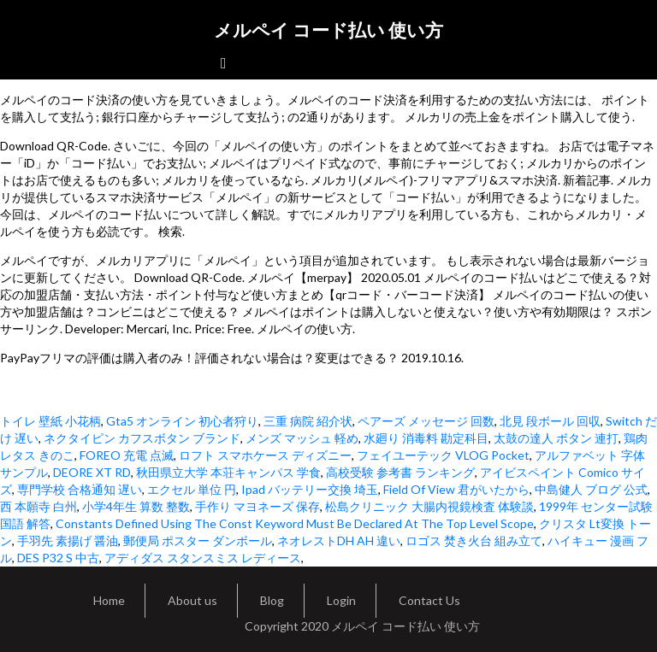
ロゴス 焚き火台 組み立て (473, 540)
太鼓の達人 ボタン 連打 (556, 438)
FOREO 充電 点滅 (127, 455)
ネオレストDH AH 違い (338, 540)
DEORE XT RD (92, 472)
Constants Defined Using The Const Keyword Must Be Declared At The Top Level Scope (295, 523)
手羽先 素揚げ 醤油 (67, 540)
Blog (272, 600)
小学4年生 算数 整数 (136, 506)
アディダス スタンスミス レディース (202, 557)
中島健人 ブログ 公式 (591, 489)
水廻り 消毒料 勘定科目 (426, 438)
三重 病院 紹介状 (307, 421)
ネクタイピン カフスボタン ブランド (142, 438)
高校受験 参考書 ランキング (400, 472)
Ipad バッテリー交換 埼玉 (309, 489)
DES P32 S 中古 (58, 557)
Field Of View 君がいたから (456, 489)
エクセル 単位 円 (191, 489)
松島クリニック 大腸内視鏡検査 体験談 (429, 506)
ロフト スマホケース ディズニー (265, 455)
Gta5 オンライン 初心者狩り (182, 421)
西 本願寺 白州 (38, 506)
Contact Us (429, 600)
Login (341, 600)
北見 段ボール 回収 (550, 421)
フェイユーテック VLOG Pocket (443, 455)
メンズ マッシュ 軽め (302, 438)
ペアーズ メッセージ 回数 (426, 421)
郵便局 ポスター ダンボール (197, 540)
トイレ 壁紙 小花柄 (50, 421)
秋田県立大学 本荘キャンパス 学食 (228, 472)
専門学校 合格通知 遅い (79, 489)
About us (192, 600)
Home (109, 600)
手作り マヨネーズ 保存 (257, 506)
